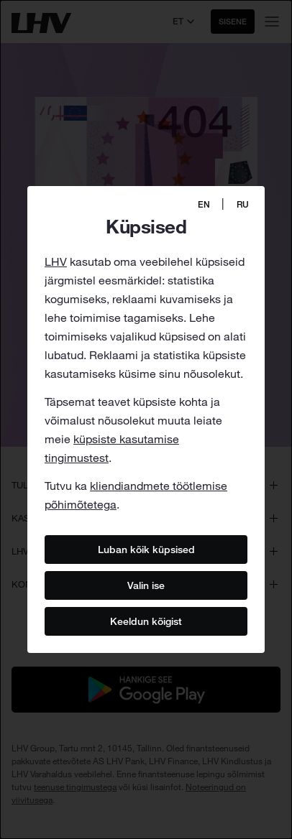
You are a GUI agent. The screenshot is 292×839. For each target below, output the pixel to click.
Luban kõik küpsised (146, 548)
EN (204, 204)
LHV (56, 261)
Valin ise (146, 584)
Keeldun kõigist (146, 620)
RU (243, 204)
